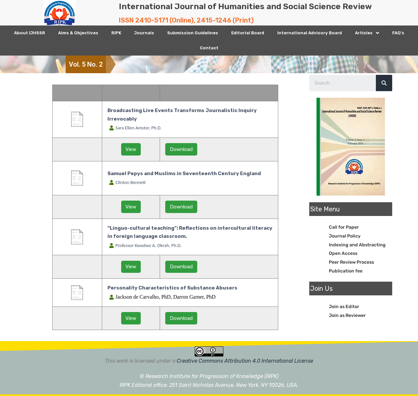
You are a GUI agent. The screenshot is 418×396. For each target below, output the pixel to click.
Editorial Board (247, 32)
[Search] (384, 83)
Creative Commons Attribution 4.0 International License (245, 361)
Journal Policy (345, 236)
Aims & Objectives (78, 32)
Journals (144, 32)
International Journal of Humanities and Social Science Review (245, 6)
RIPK (116, 32)
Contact (209, 47)
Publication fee (345, 271)
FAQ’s (398, 32)
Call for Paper (344, 227)
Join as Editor (344, 306)
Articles (367, 33)
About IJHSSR (29, 32)
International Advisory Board (309, 32)
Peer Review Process (351, 262)
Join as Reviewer (347, 315)
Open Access (343, 253)
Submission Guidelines (192, 32)
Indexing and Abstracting (357, 245)
